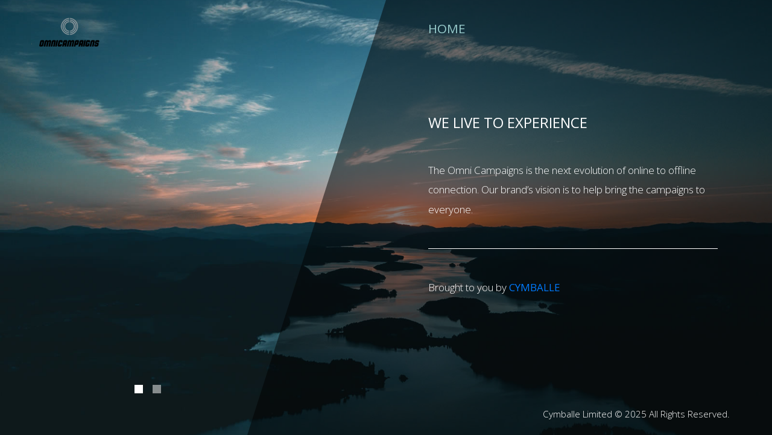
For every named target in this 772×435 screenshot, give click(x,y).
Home (447, 28)
